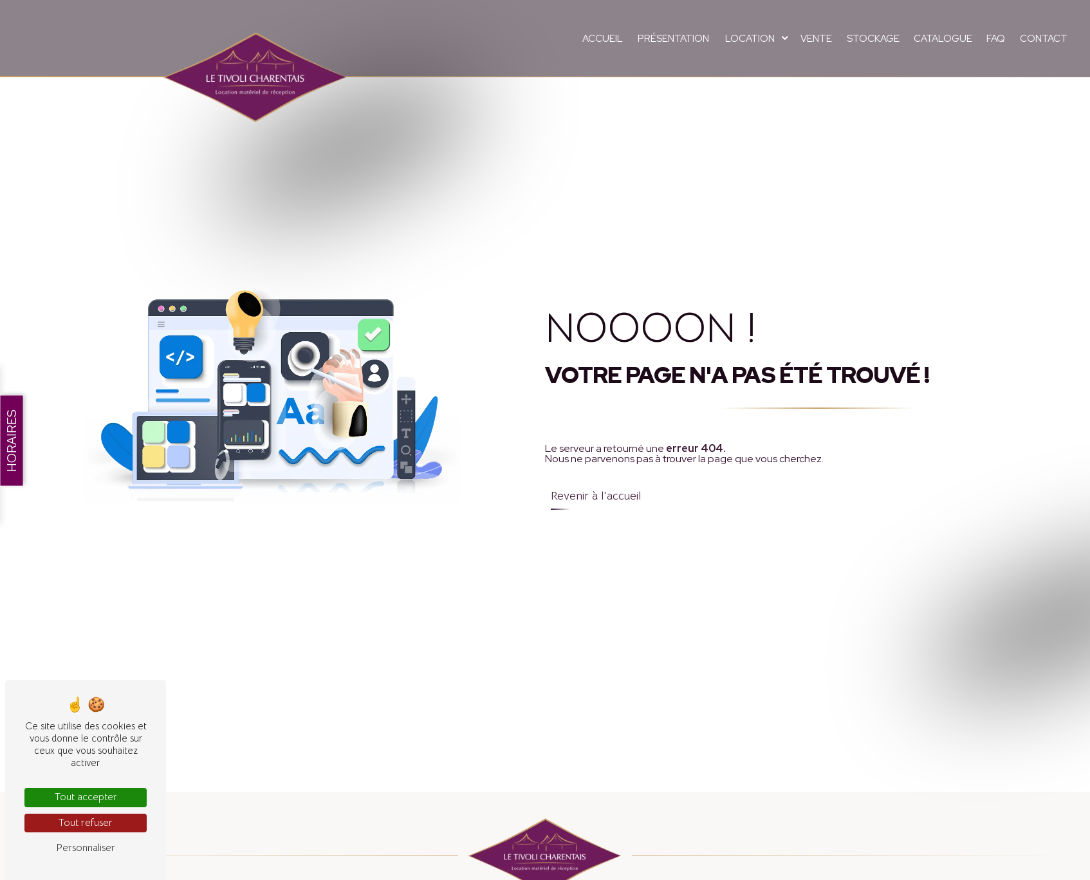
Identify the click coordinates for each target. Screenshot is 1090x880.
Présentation (673, 38)
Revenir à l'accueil (596, 496)
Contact (1043, 38)
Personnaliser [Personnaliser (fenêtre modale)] (85, 847)
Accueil (602, 38)
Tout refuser (86, 822)
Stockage (873, 38)
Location (750, 38)
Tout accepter (86, 797)
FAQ (995, 38)
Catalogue (943, 38)
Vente (816, 38)
